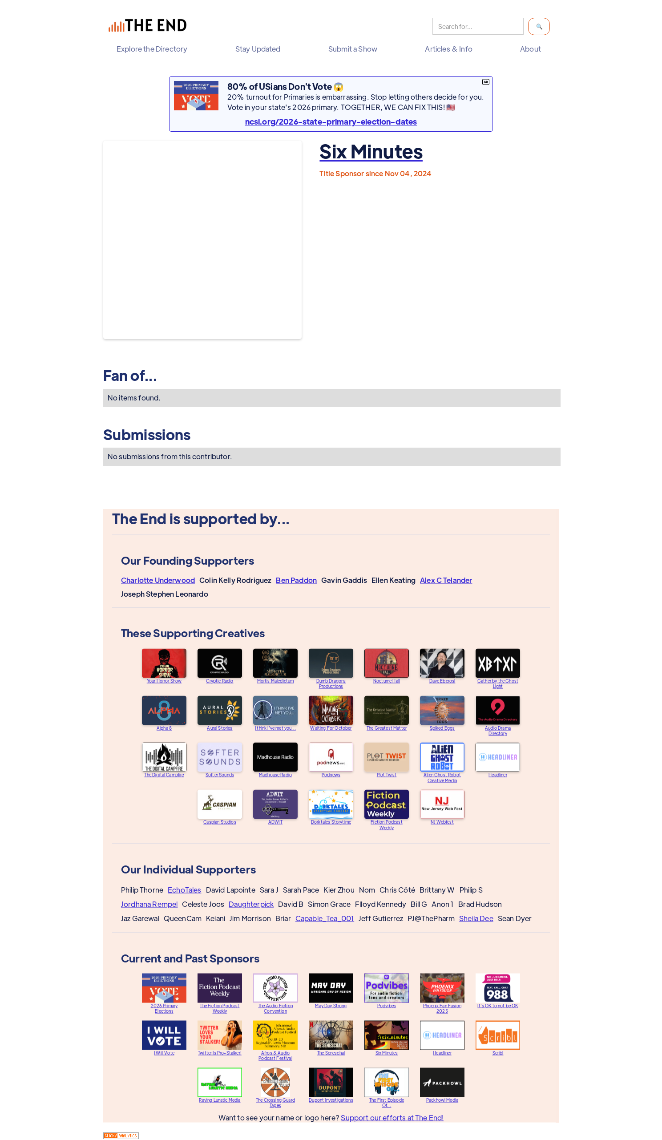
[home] (149, 26)
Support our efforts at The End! (392, 1124)
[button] (154, 49)
